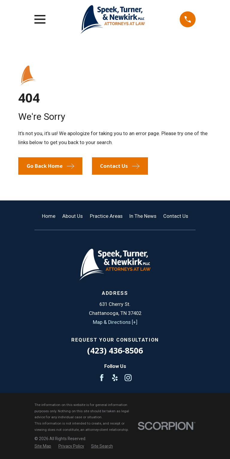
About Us (72, 216)
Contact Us (175, 216)
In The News (142, 216)
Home (48, 216)
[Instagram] (128, 377)
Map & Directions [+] (115, 322)
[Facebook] (101, 377)
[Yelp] (114, 377)
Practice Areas (106, 216)
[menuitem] (42, 446)
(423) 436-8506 (115, 350)
